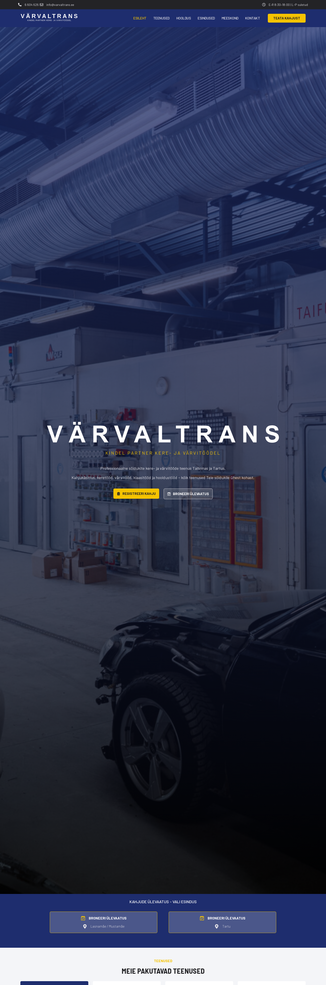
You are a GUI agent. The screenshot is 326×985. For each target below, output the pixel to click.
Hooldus (183, 18)
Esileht (139, 18)
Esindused (206, 18)
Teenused (161, 18)
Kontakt (252, 18)
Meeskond (230, 18)
